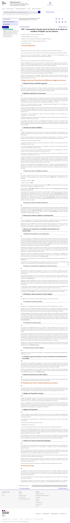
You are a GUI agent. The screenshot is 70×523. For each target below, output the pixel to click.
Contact (3, 495)
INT (14, 14)
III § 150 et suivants (44, 256)
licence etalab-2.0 (24, 521)
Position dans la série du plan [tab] (8, 21)
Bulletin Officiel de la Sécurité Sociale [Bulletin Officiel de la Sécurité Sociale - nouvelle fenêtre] (41, 495)
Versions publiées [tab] (6, 24)
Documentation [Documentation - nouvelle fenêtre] (21, 497)
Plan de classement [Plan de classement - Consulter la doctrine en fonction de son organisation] (10, 8)
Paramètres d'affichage (39, 519)
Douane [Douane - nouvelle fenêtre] (37, 499)
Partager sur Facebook (56, 22)
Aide (3, 493)
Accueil (3, 8)
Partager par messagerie (65, 22)
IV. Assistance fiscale (7, 36)
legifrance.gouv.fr (54, 513)
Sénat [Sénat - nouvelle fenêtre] (36, 506)
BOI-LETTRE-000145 (51, 197)
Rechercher (39, 12)
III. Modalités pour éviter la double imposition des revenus (10, 34)
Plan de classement (9, 14)
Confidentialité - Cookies (29, 519)
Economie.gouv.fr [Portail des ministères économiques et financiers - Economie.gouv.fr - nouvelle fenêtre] (38, 502)
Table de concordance (22, 495)
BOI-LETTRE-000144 (59, 193)
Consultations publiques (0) (21, 8)
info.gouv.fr (38, 513)
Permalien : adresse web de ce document (62, 19)
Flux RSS (20, 493)
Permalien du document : (24, 485)
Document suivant (63, 26)
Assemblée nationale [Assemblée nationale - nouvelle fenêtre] (39, 493)
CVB (17, 14)
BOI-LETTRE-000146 (37, 210)
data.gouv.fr (63, 513)
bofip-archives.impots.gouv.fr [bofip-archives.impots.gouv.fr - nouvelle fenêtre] (23, 499)
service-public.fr (46, 513)
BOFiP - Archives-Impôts (36, 8)
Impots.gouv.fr (38, 504)
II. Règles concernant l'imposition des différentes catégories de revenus (11, 31)
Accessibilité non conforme (6, 519)
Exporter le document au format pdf (56, 19)
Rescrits (28, 8)
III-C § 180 (47, 245)
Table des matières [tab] (6, 19)
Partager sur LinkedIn (62, 22)
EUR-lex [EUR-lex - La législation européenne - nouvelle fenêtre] (37, 500)
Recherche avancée (50, 12)
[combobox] (20, 12)
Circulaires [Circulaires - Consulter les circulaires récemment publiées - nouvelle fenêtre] (37, 497)
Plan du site (21, 519)
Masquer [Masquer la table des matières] (6, 27)
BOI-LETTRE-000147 (54, 211)
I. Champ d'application (8, 29)
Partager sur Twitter (59, 22)
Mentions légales (15, 519)
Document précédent (25, 26)
